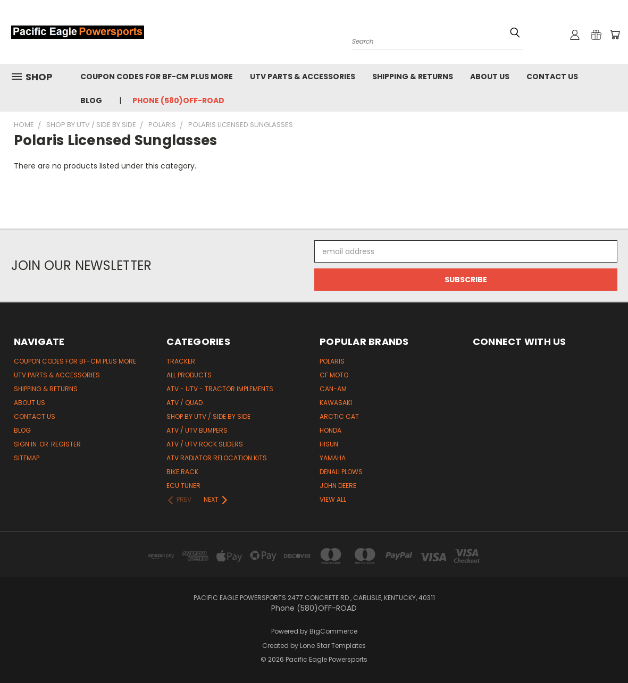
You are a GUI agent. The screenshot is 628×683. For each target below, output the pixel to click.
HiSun (329, 444)
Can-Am (333, 388)
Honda (330, 430)
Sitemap (26, 457)
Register (66, 444)
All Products (189, 375)
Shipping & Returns (412, 76)
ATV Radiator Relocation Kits (216, 457)
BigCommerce (333, 631)
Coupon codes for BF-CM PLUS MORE (156, 76)
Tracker (180, 361)
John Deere (338, 485)
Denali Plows (341, 471)
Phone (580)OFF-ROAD (178, 100)
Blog (91, 100)
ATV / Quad (184, 402)
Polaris (332, 361)
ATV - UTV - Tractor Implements (219, 388)
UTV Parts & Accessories (302, 76)
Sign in (26, 444)
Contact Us (552, 76)
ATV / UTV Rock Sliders (204, 444)
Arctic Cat (339, 416)
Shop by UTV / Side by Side (208, 416)
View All (333, 499)
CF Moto (334, 375)
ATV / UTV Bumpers (197, 430)
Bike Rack (182, 471)
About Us (489, 76)
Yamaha (333, 457)
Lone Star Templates (333, 645)
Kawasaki (336, 402)
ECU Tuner (183, 485)
